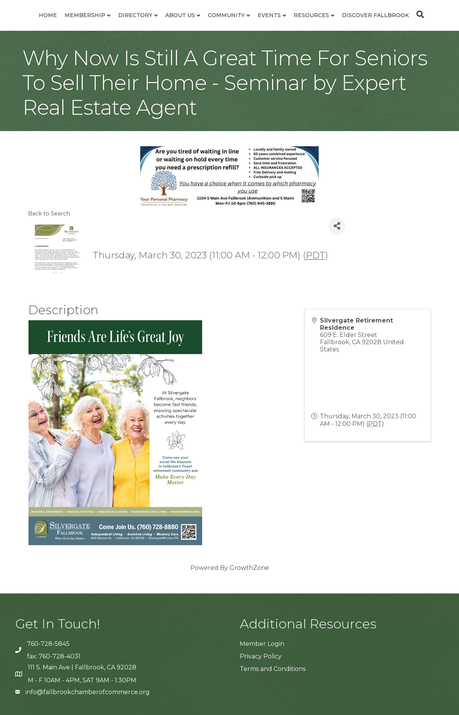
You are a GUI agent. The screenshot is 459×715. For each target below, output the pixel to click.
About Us (180, 15)
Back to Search (49, 213)
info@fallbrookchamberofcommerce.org (87, 692)
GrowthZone (249, 567)
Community (226, 15)
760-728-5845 (48, 643)
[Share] (336, 226)
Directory (135, 15)
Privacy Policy (261, 656)
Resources (311, 15)
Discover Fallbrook (375, 15)
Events (269, 15)
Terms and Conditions (272, 668)
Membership (85, 15)
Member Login (262, 643)
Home (48, 15)
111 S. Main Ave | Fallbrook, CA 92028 (82, 667)
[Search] (418, 14)
